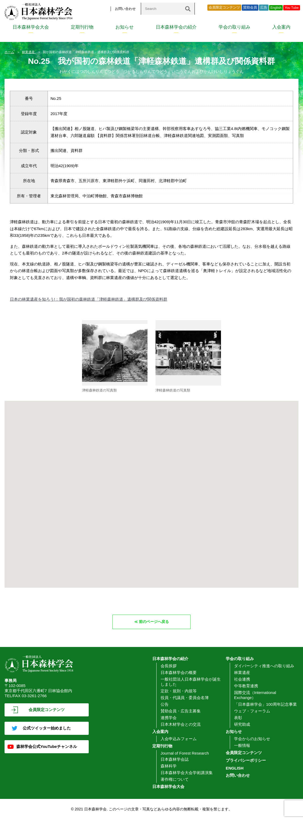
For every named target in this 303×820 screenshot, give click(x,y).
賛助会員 (250, 7)
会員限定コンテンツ (224, 7)
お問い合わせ (125, 9)
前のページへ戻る (154, 621)
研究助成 (242, 724)
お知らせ (124, 27)
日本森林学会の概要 (179, 672)
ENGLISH (235, 768)
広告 (263, 7)
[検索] (188, 9)
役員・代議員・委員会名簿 (185, 698)
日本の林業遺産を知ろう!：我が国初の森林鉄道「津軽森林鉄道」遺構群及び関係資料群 (88, 299)
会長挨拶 (169, 666)
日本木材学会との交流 (181, 724)
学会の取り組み (234, 27)
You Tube (292, 8)
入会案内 (281, 27)
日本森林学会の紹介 (176, 27)
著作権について (175, 779)
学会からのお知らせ (252, 739)
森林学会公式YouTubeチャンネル (46, 746)
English (275, 8)
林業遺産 (29, 52)
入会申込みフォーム (179, 739)
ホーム (9, 52)
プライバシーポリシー (246, 760)
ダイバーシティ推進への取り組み (264, 666)
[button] (155, 428)
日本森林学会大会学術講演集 (187, 773)
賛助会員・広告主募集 (181, 711)
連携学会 (169, 718)
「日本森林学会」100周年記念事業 (265, 704)
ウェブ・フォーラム (252, 711)
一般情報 (242, 745)
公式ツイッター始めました (47, 728)
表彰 (238, 718)
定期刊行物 (82, 27)
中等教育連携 (246, 686)
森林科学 (169, 766)
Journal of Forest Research (185, 753)
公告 (165, 704)
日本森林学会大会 (31, 27)
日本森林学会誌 (175, 759)
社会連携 (242, 679)
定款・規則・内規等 (179, 691)
